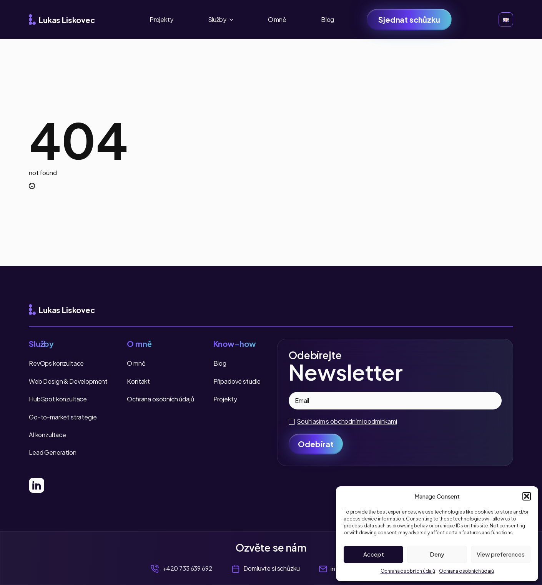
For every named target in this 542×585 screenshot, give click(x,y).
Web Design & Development (68, 381)
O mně (277, 19)
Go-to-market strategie (62, 417)
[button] (526, 496)
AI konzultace (47, 435)
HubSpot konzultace (58, 399)
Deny (437, 554)
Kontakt (138, 381)
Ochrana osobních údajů (408, 571)
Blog (327, 19)
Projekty (161, 19)
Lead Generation (52, 452)
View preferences (501, 554)
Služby (217, 19)
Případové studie (237, 381)
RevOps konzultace (56, 363)
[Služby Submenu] (233, 19)
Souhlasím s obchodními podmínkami (347, 421)
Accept (373, 554)
